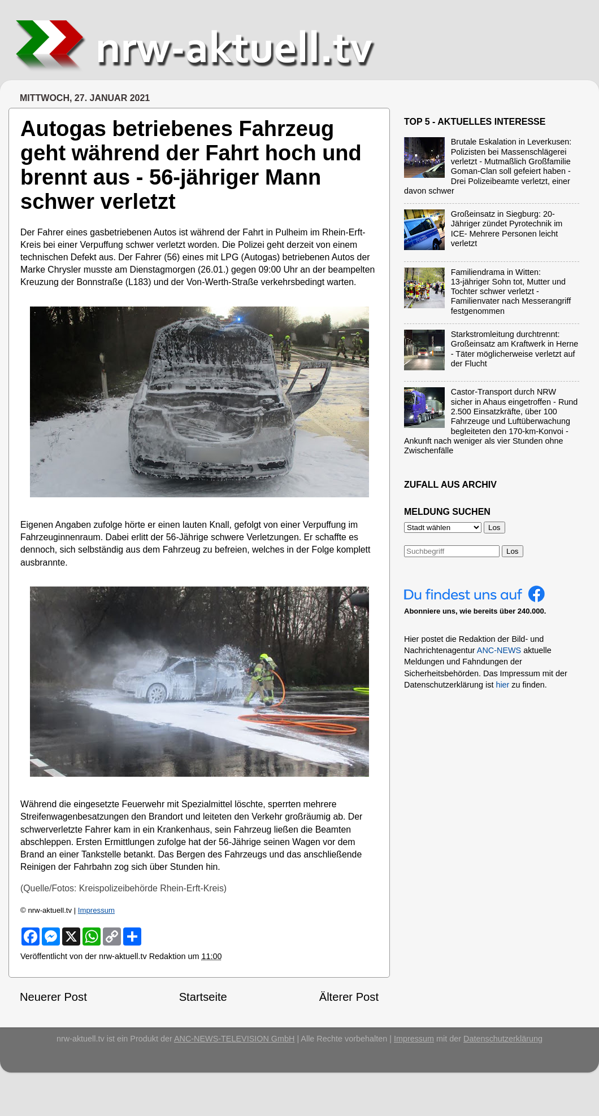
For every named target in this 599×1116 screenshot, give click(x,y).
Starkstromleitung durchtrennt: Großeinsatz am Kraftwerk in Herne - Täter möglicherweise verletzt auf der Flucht (515, 349)
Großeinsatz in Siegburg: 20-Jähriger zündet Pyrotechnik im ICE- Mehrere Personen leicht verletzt (507, 228)
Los (512, 551)
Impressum (96, 910)
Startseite (203, 997)
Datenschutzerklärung (502, 1038)
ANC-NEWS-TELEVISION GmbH (234, 1038)
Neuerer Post (53, 997)
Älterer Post (349, 997)
